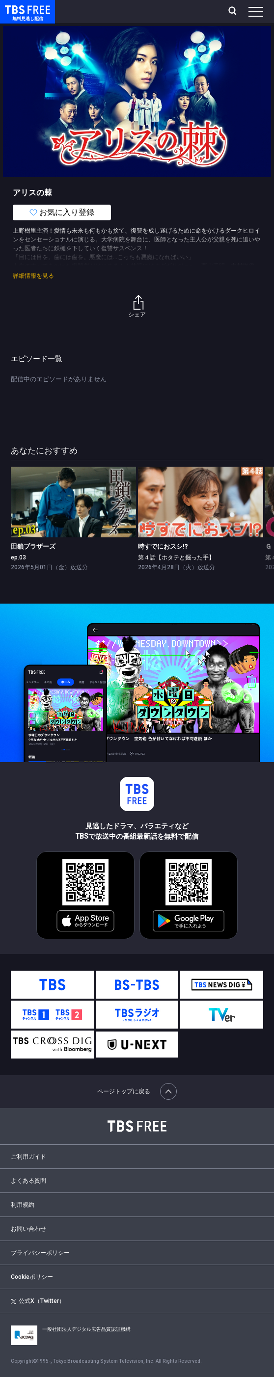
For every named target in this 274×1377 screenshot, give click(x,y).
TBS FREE (16, 9)
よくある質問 (28, 1180)
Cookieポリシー (32, 1276)
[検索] (233, 12)
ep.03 (18, 557)
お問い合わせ (28, 1228)
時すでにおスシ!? (163, 546)
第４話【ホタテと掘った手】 (176, 557)
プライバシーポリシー (40, 1252)
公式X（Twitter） (37, 1301)
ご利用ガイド (28, 1156)
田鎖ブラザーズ (33, 546)
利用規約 (22, 1204)
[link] (73, 502)
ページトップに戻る (137, 1091)
